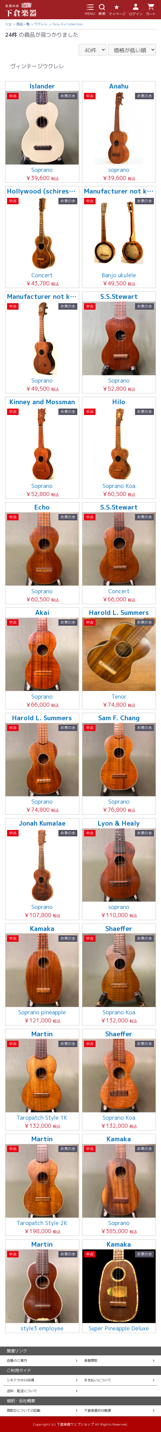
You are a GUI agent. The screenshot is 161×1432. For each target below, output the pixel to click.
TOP (8, 24)
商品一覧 (23, 24)
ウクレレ (41, 24)
